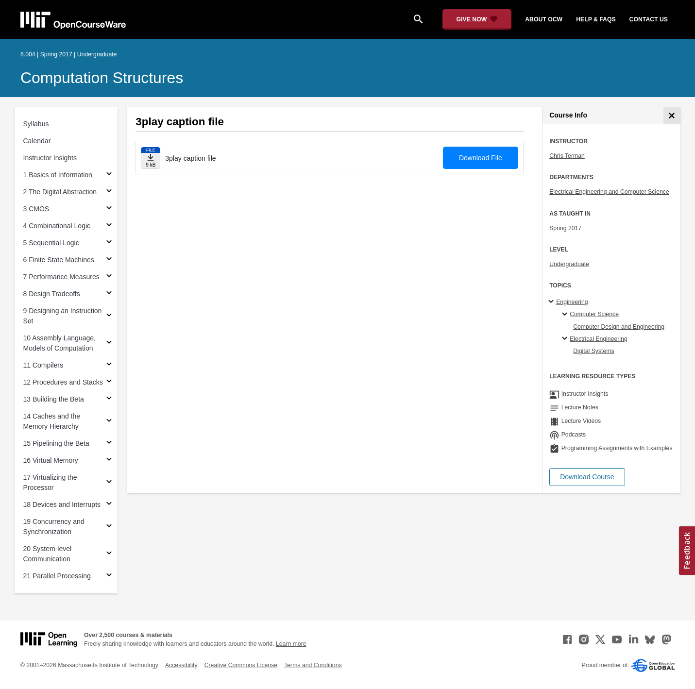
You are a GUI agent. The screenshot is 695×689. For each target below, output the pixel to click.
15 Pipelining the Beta (56, 443)
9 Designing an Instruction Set (62, 316)
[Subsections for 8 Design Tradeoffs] (109, 294)
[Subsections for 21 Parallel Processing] (109, 576)
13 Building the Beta (53, 399)
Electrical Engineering (598, 339)
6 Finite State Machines (58, 260)
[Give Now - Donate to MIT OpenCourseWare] (477, 19)
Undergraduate (569, 264)
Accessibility (181, 665)
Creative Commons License (240, 665)
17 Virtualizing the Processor (50, 482)
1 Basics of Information (57, 175)
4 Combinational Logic (57, 226)
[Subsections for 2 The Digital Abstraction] (109, 192)
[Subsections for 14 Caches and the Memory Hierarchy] (109, 421)
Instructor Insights (50, 158)
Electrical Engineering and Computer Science (609, 191)
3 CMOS (36, 209)
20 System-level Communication (47, 554)
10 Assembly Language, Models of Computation (59, 343)
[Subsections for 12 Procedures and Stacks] (109, 382)
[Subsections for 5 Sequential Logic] (109, 243)
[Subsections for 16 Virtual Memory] (109, 460)
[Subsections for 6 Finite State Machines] (109, 260)
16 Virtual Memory (50, 460)
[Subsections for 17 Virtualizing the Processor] (109, 482)
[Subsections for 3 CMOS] (109, 209)
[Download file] (150, 158)
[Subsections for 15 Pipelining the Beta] (109, 443)
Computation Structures (101, 77)
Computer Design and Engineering (618, 326)
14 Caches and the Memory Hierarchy (52, 421)
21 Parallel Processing (57, 576)
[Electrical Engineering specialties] (566, 339)
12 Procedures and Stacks (63, 382)
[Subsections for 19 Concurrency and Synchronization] (109, 527)
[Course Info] (671, 115)
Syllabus (36, 124)
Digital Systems (593, 351)
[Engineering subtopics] (552, 302)
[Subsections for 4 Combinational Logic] (109, 226)
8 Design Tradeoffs (51, 294)
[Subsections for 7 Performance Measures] (109, 277)
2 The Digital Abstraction (60, 192)
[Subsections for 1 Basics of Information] (109, 175)
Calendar (37, 141)
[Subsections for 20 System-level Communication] (109, 554)
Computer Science (594, 314)
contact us (648, 19)
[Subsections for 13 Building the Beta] (109, 399)
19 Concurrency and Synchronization (54, 527)
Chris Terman (567, 155)
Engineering (572, 302)
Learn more (291, 643)
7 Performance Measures (61, 277)
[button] (587, 477)
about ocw (543, 19)
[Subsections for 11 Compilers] (109, 365)
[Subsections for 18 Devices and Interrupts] (109, 504)
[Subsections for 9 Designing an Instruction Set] (109, 316)
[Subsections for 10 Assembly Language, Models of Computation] (109, 343)
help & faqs (595, 19)
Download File (480, 158)
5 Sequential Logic (51, 243)
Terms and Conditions (312, 665)
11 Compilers (43, 365)
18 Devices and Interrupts (62, 504)
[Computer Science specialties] (566, 314)
